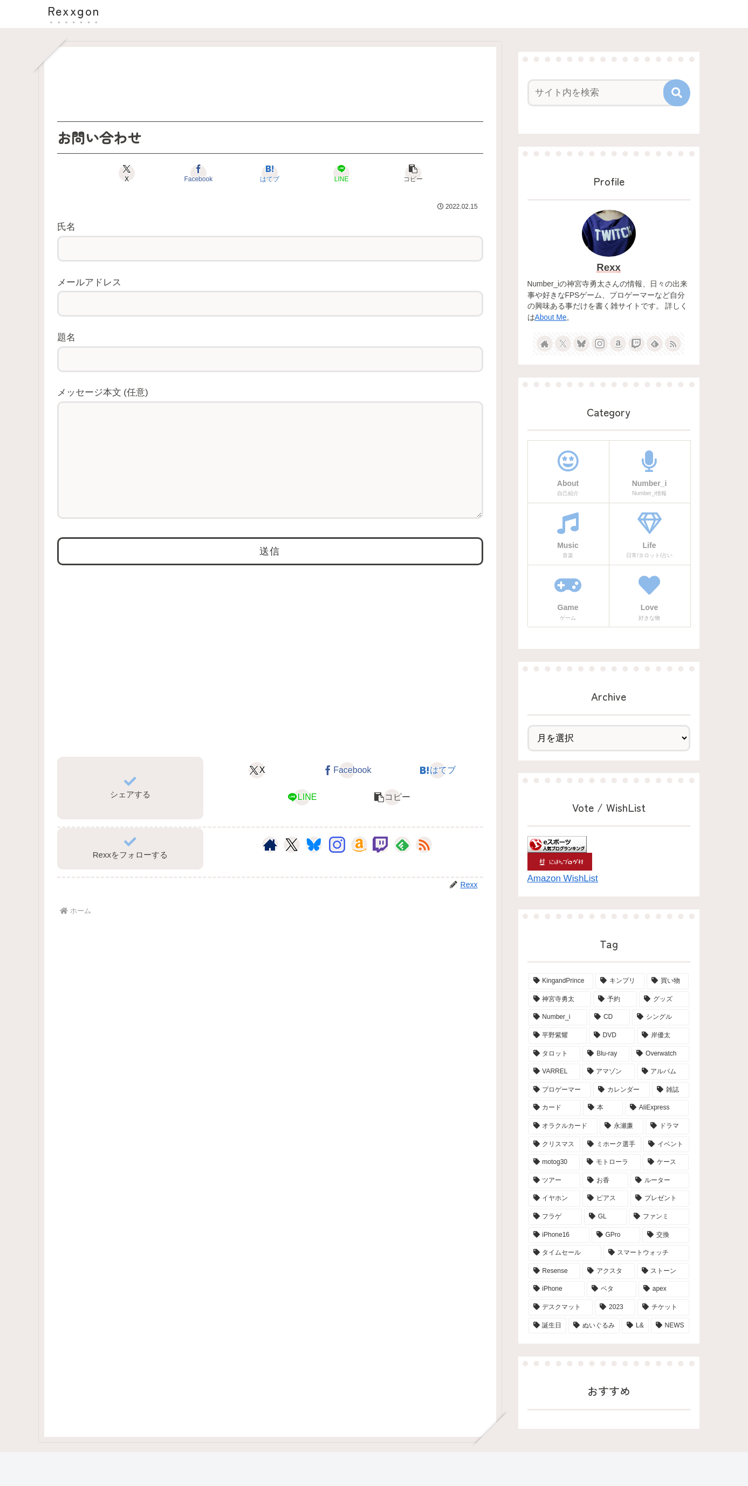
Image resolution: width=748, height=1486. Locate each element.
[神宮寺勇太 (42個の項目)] (560, 999)
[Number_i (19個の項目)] (558, 1017)
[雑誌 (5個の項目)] (670, 1090)
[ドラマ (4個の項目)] (667, 1126)
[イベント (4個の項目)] (666, 1144)
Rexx (608, 267)
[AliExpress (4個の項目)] (657, 1108)
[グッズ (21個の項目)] (664, 999)
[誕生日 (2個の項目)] (548, 1326)
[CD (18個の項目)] (609, 1017)
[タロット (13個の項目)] (555, 1054)
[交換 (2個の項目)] (665, 1235)
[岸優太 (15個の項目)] (663, 1036)
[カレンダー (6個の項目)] (621, 1090)
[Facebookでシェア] (198, 173)
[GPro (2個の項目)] (616, 1235)
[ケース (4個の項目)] (666, 1162)
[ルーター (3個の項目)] (659, 1181)
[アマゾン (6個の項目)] (608, 1072)
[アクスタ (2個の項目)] (608, 1271)
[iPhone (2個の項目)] (557, 1289)
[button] (413, 173)
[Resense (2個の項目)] (554, 1271)
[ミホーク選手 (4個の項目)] (611, 1144)
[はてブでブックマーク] (270, 173)
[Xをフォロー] (291, 866)
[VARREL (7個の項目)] (554, 1072)
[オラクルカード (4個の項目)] (563, 1126)
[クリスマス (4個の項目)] (555, 1144)
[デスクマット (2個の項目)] (561, 1307)
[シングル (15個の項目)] (660, 1017)
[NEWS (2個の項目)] (670, 1326)
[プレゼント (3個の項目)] (659, 1198)
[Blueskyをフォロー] (314, 866)
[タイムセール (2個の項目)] (565, 1253)
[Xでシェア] (127, 173)
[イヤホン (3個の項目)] (555, 1198)
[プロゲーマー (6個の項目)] (560, 1090)
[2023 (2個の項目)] (615, 1307)
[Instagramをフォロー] (337, 866)
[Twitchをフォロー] (380, 866)
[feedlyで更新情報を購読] (402, 866)
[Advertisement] (270, 84)
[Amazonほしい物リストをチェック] (359, 866)
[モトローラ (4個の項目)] (611, 1162)
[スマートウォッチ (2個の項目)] (646, 1253)
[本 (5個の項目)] (603, 1108)
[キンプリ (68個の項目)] (619, 981)
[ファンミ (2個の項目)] (659, 1217)
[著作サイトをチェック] (270, 866)
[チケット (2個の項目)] (663, 1307)
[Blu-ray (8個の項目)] (605, 1054)
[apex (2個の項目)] (664, 1289)
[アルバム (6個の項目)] (663, 1072)
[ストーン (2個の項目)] (663, 1271)
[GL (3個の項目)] (605, 1217)
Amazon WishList (562, 878)
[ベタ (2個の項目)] (611, 1289)
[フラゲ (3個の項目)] (555, 1217)
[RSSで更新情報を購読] (424, 866)
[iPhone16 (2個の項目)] (559, 1235)
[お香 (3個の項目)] (605, 1181)
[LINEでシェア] (341, 173)
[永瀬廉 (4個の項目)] (621, 1126)
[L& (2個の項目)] (635, 1326)
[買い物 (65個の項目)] (668, 981)
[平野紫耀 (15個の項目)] (558, 1036)
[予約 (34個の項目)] (615, 999)
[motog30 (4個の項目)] (554, 1162)
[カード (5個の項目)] (555, 1108)
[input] (602, 92)
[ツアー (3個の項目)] (555, 1181)
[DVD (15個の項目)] (612, 1036)
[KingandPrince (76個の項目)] (561, 981)
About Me (551, 317)
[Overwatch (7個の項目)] (660, 1054)
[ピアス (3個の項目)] (605, 1198)
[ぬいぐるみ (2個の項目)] (594, 1326)
